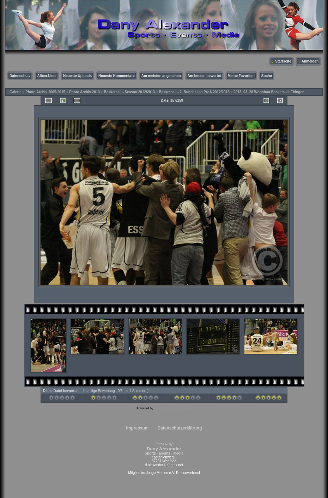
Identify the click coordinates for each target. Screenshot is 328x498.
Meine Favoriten (241, 76)
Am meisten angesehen (161, 76)
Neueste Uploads (77, 76)
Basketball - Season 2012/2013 (129, 92)
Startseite (283, 61)
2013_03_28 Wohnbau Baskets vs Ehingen (268, 92)
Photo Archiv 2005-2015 (45, 92)
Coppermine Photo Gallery (173, 408)
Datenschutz (20, 76)
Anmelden (310, 61)
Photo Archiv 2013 (84, 92)
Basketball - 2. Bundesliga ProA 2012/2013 (194, 92)
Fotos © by (164, 448)
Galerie (16, 92)
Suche (266, 76)
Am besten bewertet (204, 76)
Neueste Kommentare (116, 76)
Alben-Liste (46, 76)
